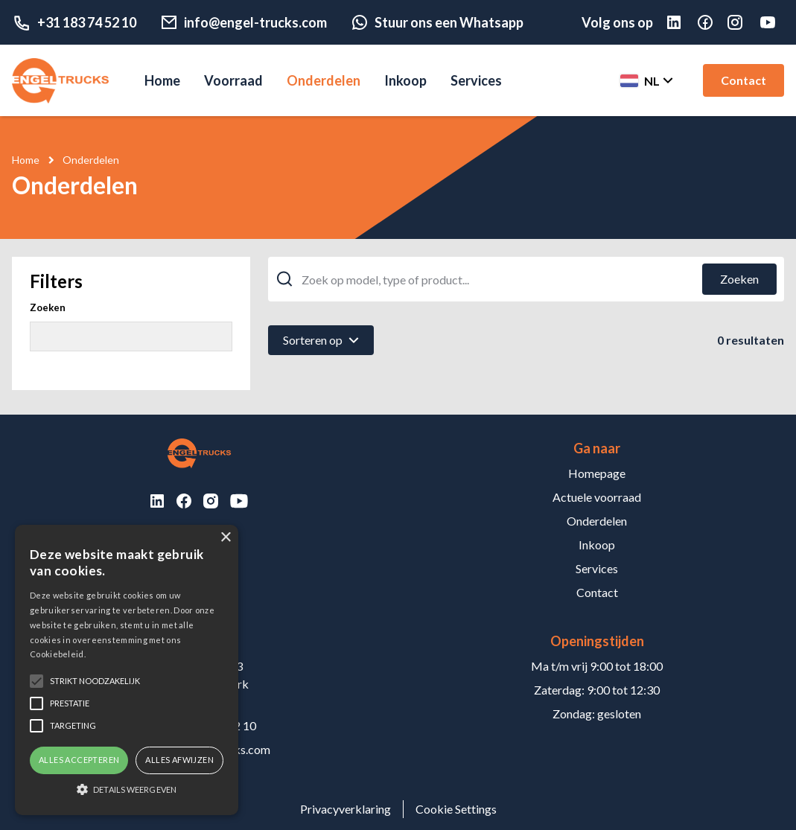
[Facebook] (712, 22)
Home (162, 80)
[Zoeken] (739, 279)
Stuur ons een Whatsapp (437, 22)
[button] (126, 789)
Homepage (596, 473)
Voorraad (233, 80)
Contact (743, 80)
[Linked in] (681, 22)
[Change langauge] (645, 80)
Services (476, 80)
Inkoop (405, 80)
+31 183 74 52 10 (74, 22)
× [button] (225, 537)
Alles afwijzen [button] (179, 759)
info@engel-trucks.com (243, 22)
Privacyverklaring (345, 809)
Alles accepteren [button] (79, 759)
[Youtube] (770, 22)
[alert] (126, 670)
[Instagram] (742, 22)
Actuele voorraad (597, 497)
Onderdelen (323, 80)
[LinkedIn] (157, 501)
